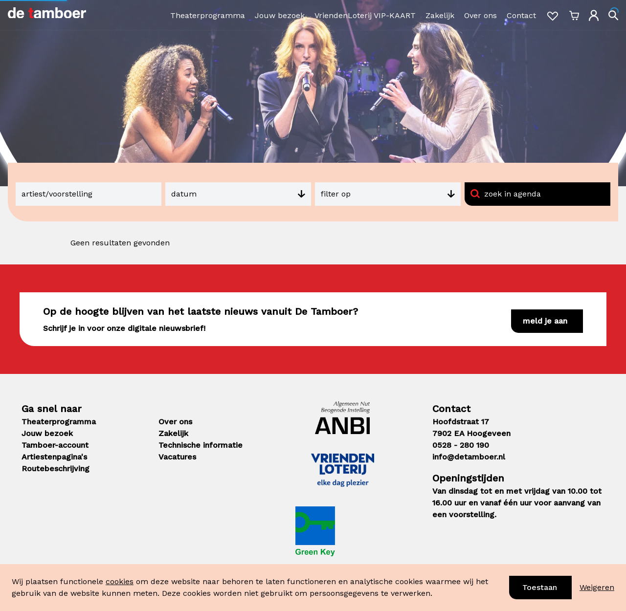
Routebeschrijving (55, 468)
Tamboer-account (55, 445)
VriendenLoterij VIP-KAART (365, 15)
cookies (120, 581)
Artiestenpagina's (54, 456)
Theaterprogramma (207, 15)
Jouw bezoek (280, 15)
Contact (521, 15)
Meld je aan (545, 321)
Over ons (480, 15)
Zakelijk (439, 15)
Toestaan (539, 587)
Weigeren (597, 587)
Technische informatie (200, 445)
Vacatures (177, 456)
